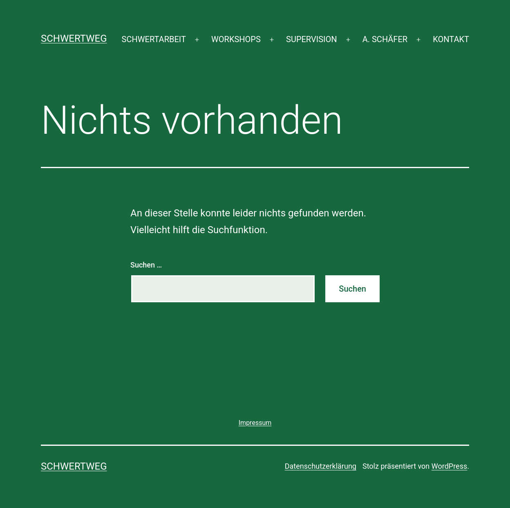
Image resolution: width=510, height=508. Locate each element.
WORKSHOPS (236, 39)
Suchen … (146, 265)
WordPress (449, 466)
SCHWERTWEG (74, 38)
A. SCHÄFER (384, 39)
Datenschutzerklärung (320, 466)
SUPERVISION (311, 39)
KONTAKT (451, 39)
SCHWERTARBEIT (154, 39)
